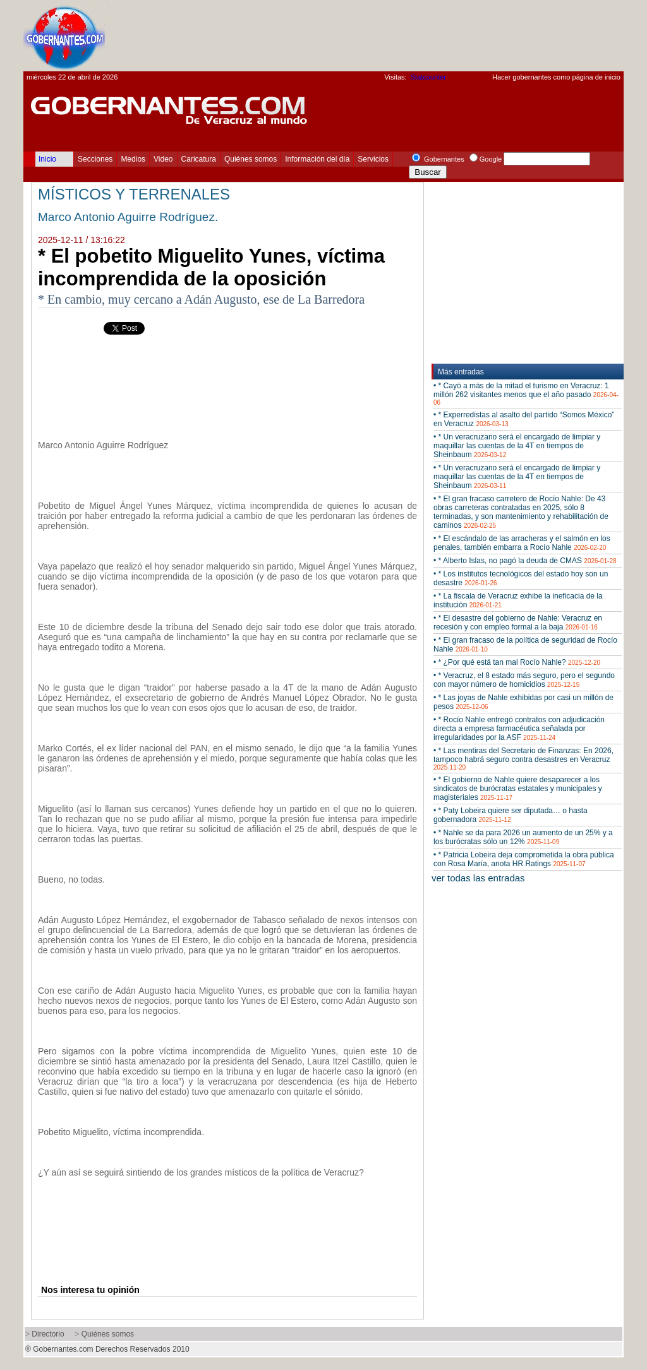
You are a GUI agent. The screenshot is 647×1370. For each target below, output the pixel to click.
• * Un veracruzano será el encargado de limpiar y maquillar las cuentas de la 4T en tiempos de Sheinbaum (516, 445)
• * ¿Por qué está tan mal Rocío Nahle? (516, 662)
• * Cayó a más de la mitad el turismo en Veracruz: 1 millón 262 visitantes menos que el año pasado (526, 393)
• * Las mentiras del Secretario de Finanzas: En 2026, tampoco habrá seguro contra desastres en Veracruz (523, 758)
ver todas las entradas (478, 878)
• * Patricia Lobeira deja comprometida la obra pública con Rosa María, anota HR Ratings (523, 859)
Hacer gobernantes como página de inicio (556, 77)
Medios (133, 159)
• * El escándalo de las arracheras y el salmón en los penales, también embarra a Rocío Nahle (521, 543)
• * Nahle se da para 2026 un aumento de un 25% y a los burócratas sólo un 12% (523, 837)
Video (163, 159)
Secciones (95, 159)
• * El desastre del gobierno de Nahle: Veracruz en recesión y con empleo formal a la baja (517, 622)
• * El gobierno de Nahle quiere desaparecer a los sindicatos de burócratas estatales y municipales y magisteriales (517, 788)
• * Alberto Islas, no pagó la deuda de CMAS (525, 560)
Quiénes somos (250, 159)
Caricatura (198, 159)
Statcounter (428, 77)
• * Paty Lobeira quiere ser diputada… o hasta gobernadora (510, 815)
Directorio (48, 1334)
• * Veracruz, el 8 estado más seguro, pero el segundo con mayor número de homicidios (524, 680)
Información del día (317, 159)
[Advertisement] (394, 35)
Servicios (373, 159)
